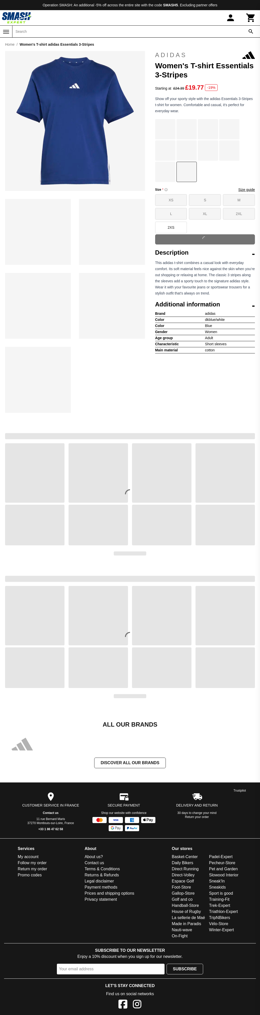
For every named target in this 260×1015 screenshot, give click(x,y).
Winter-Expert (221, 930)
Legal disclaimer (99, 881)
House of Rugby (186, 911)
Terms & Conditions (102, 869)
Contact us (51, 813)
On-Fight (180, 936)
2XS (171, 227)
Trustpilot (240, 790)
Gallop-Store (183, 893)
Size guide (246, 190)
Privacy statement (101, 899)
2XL (239, 214)
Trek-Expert (219, 905)
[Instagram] (137, 1005)
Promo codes (30, 875)
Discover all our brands (130, 763)
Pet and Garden (223, 869)
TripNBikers (219, 917)
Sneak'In (217, 881)
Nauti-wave (182, 930)
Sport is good (221, 893)
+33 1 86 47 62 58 (50, 829)
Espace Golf (183, 881)
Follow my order (32, 863)
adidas (205, 55)
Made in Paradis (186, 924)
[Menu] (6, 32)
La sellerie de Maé (188, 917)
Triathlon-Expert (223, 911)
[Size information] (166, 189)
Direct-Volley (183, 875)
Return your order (197, 817)
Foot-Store (181, 887)
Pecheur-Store (222, 863)
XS (171, 200)
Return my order (32, 869)
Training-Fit (219, 899)
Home (9, 44)
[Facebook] (123, 1005)
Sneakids (217, 887)
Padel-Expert (221, 857)
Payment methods (101, 887)
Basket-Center (185, 857)
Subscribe (185, 969)
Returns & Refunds (102, 875)
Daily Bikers (182, 863)
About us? (94, 857)
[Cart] (251, 18)
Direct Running (185, 869)
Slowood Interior (223, 875)
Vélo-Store (218, 924)
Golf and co (182, 899)
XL (205, 214)
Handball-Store (185, 905)
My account (28, 857)
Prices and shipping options (109, 893)
